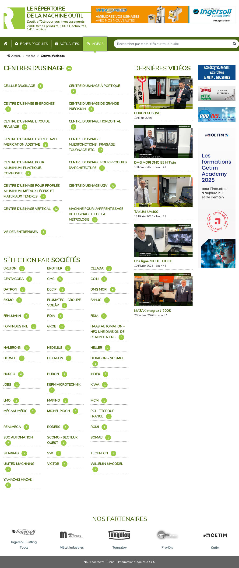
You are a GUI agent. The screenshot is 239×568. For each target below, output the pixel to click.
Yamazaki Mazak (18, 482)
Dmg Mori (103, 289)
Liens (111, 562)
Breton (14, 268)
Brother (58, 268)
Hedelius (59, 348)
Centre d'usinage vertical (31, 209)
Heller (100, 348)
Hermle (14, 358)
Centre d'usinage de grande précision (94, 106)
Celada (101, 268)
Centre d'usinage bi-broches (30, 106)
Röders (58, 427)
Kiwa (99, 385)
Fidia (55, 316)
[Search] (172, 44)
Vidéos (95, 44)
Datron (14, 289)
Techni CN (103, 453)
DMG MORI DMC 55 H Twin (155, 162)
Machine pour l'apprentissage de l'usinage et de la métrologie (96, 214)
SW (54, 453)
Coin (99, 279)
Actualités (67, 44)
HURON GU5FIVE (147, 113)
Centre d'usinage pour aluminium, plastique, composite (24, 168)
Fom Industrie (20, 326)
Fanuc (100, 300)
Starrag (15, 453)
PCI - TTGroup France (102, 414)
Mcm (99, 400)
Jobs (12, 385)
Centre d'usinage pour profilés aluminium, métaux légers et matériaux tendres (32, 191)
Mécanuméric (20, 411)
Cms (55, 279)
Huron (57, 374)
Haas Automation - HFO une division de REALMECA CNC (108, 332)
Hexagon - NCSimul (108, 361)
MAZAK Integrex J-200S (152, 310)
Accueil (14, 56)
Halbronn (17, 348)
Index (99, 374)
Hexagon (59, 358)
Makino (57, 400)
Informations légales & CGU (136, 562)
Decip (56, 289)
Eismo (13, 300)
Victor (57, 464)
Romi (99, 427)
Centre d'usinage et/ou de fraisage (27, 124)
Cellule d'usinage (23, 86)
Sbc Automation (19, 440)
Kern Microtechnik (64, 387)
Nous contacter (94, 562)
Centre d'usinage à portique (95, 88)
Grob (56, 326)
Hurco (14, 374)
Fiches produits (31, 44)
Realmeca (16, 427)
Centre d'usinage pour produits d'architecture (98, 165)
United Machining (19, 466)
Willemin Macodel (107, 466)
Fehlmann (16, 316)
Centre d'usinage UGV (92, 186)
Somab (101, 437)
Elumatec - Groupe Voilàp (64, 303)
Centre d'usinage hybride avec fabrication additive (31, 142)
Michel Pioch (62, 411)
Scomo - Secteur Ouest (62, 440)
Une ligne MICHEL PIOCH (153, 261)
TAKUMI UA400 (146, 211)
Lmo (11, 400)
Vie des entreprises (25, 232)
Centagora (18, 279)
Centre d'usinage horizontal (95, 124)
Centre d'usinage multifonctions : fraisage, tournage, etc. (92, 145)
